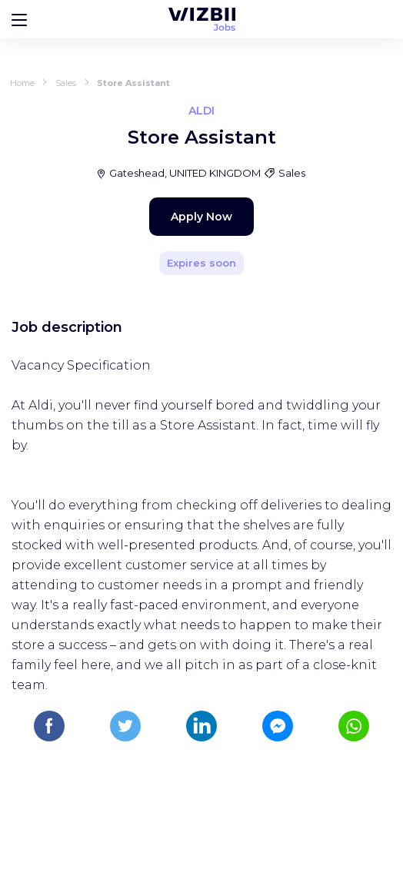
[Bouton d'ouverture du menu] (19, 19)
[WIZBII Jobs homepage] (201, 19)
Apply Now (201, 217)
